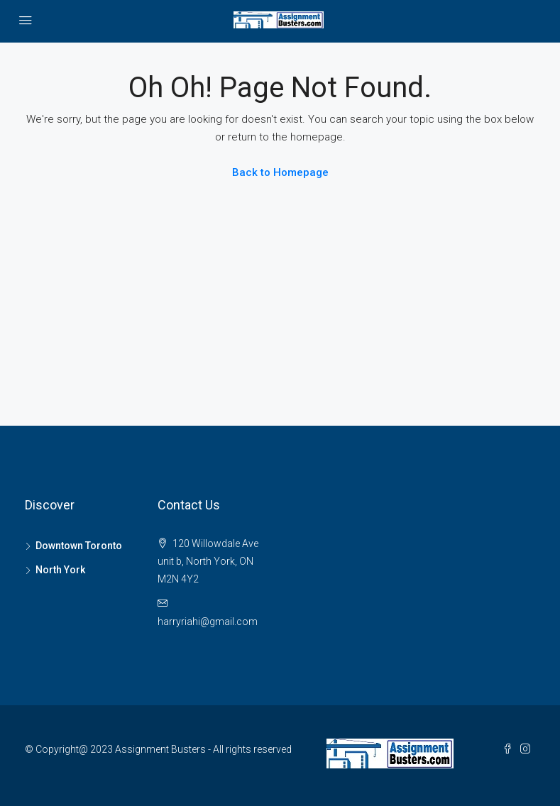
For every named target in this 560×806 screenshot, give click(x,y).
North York (60, 569)
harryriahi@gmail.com (208, 621)
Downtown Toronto (78, 545)
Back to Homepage (280, 172)
